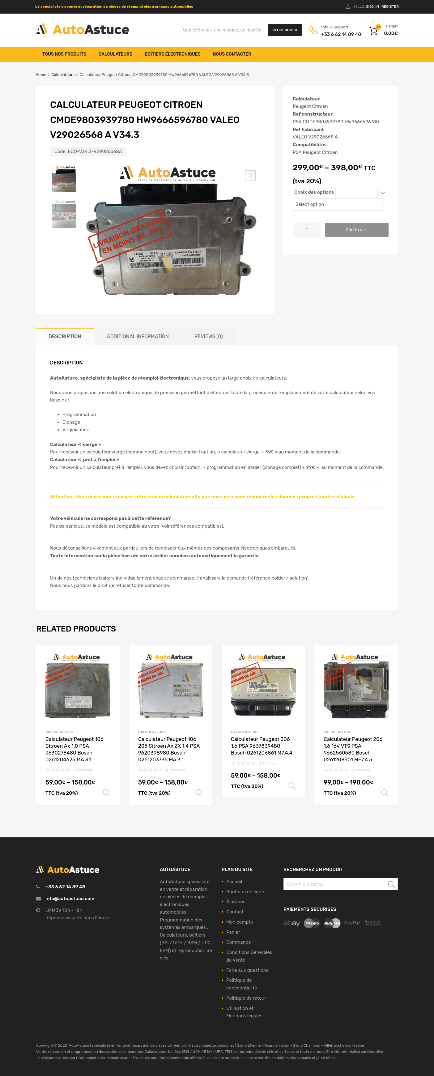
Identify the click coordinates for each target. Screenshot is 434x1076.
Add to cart (357, 229)
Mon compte (239, 922)
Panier (233, 932)
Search (391, 885)
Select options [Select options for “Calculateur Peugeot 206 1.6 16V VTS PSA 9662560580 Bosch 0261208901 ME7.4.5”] (385, 793)
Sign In (372, 6)
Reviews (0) (208, 336)
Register (390, 6)
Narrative (375, 1051)
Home (41, 74)
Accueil (234, 881)
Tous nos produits (64, 54)
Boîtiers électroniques (173, 54)
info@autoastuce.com (69, 898)
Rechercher (284, 30)
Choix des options (314, 192)
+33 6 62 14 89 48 (336, 34)
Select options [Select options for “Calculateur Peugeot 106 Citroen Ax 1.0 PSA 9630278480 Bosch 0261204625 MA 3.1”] (106, 793)
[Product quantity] (306, 230)
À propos (235, 901)
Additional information (138, 336)
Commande (238, 942)
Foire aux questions (247, 970)
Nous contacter (232, 54)
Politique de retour (246, 998)
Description (65, 336)
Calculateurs (115, 54)
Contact (235, 912)
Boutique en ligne (245, 892)
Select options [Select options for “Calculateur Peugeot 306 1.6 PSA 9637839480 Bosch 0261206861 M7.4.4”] (292, 786)
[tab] (65, 336)
